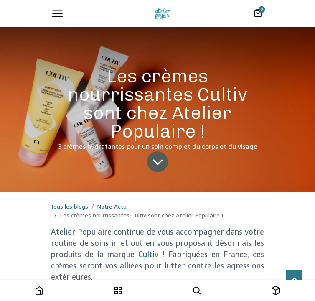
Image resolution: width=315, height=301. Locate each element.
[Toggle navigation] (57, 13)
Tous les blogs (69, 206)
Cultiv (148, 254)
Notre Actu (112, 206)
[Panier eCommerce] (257, 13)
